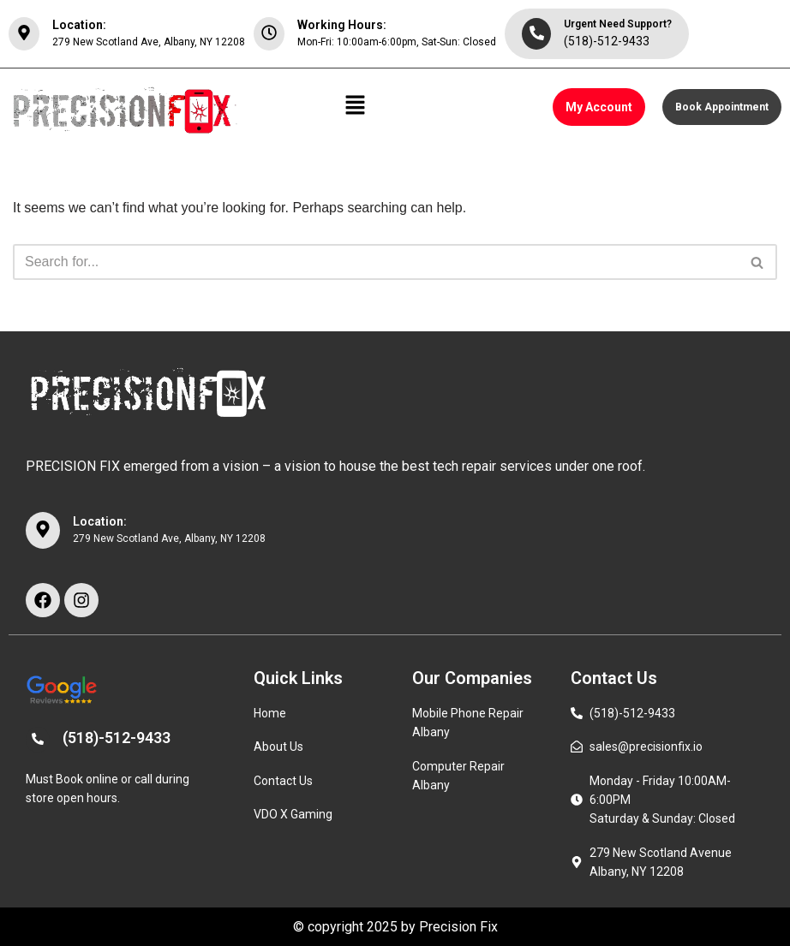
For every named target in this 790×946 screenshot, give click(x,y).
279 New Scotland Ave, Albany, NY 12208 (148, 42)
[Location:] (24, 34)
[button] (355, 107)
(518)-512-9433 (606, 41)
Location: (79, 25)
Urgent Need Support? (618, 24)
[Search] (376, 262)
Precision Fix (458, 927)
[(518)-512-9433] (38, 740)
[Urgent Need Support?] (536, 34)
